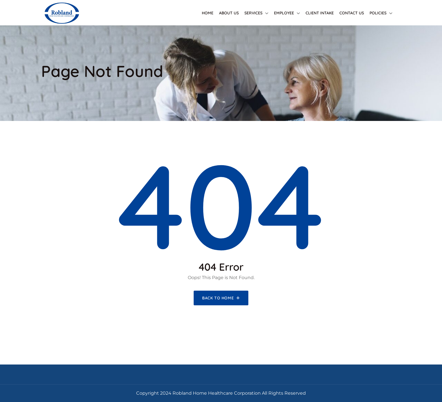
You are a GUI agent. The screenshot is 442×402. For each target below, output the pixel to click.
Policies (378, 13)
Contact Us (351, 13)
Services (253, 13)
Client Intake (320, 13)
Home (207, 13)
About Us (229, 13)
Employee (284, 13)
